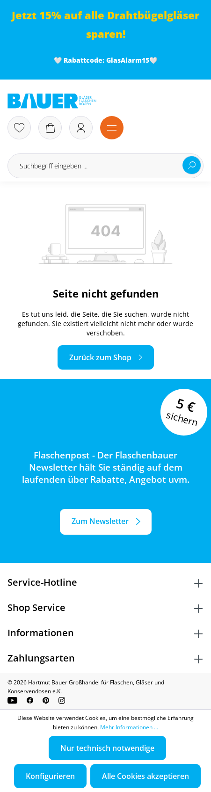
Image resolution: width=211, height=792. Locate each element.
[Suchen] (191, 165)
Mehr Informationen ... (129, 727)
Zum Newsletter (100, 521)
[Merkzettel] (19, 127)
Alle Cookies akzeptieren (145, 776)
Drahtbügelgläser (153, 15)
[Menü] (112, 127)
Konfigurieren (50, 776)
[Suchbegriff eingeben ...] (105, 165)
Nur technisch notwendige (107, 748)
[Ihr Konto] (81, 127)
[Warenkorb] (50, 127)
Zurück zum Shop (100, 357)
